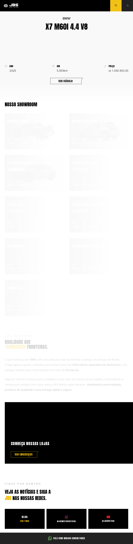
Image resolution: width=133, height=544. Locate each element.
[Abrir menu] (127, 5)
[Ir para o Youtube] (108, 519)
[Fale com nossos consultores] (66, 538)
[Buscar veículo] (116, 5)
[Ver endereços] (24, 454)
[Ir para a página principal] (11, 5)
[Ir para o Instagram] (66, 519)
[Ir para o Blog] (25, 519)
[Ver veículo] (66, 82)
